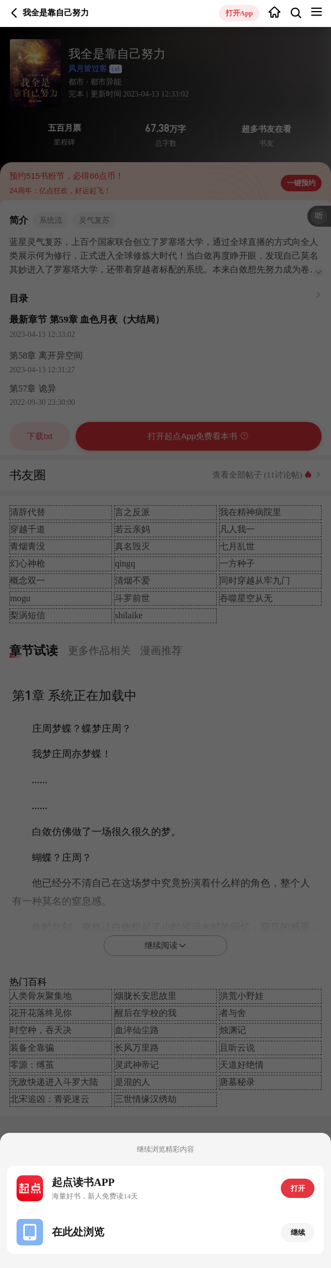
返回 (14, 13)
